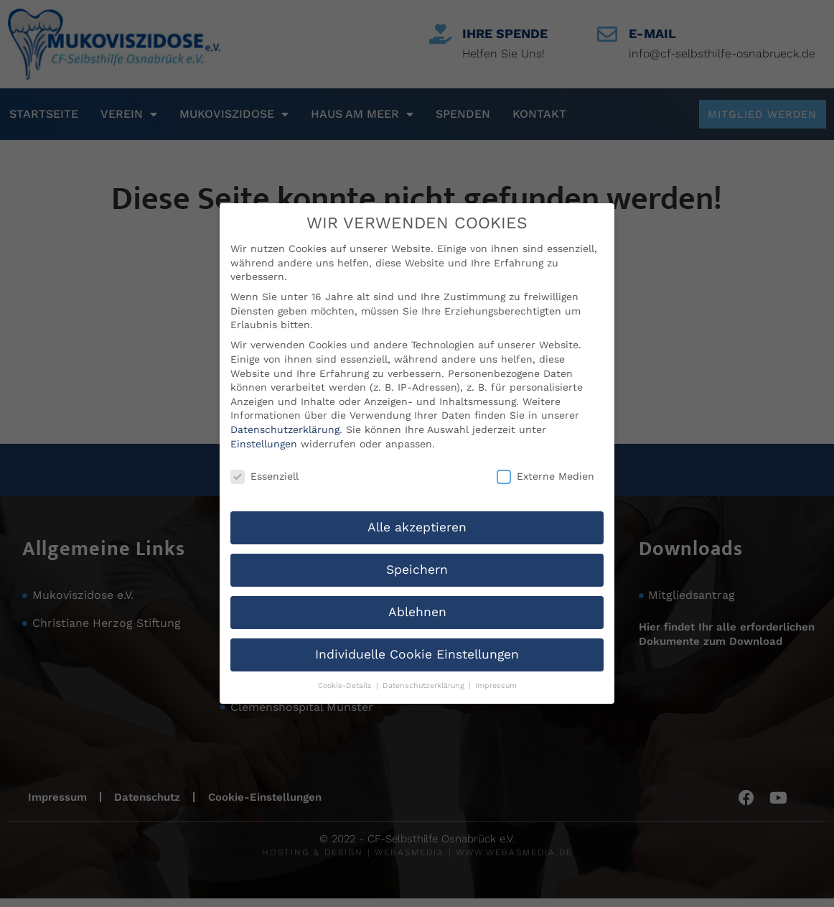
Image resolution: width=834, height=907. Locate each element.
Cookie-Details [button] (346, 662)
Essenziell (264, 454)
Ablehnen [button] (417, 589)
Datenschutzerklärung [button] (425, 662)
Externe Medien (545, 454)
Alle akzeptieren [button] (417, 504)
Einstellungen (263, 421)
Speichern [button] (417, 546)
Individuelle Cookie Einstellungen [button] (417, 631)
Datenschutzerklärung (284, 406)
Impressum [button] (496, 662)
